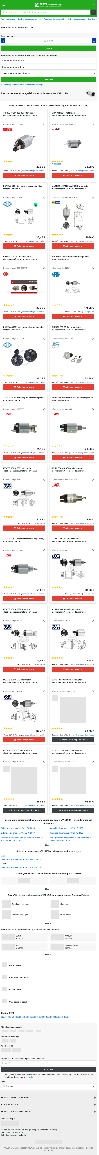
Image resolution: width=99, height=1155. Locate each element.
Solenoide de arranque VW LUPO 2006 (66, 833)
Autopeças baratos (8, 19)
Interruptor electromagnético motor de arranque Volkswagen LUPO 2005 (22, 838)
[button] (93, 12)
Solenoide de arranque (76, 19)
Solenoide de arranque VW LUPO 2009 (18, 828)
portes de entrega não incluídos (33, 171)
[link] (93, 4)
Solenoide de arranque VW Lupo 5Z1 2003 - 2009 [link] (22, 867)
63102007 (64, 1017)
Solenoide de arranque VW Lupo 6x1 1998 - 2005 (22, 859)
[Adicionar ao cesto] (24, 175)
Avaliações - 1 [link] (58, 164)
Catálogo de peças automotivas (29, 19)
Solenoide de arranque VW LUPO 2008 (66, 828)
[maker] (48, 60)
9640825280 (19, 1017)
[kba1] (48, 40)
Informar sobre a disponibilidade (73, 740)
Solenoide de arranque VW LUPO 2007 (18, 833)
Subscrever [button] (48, 1069)
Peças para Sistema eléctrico (55, 19)
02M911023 (44, 1017)
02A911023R (6, 1017)
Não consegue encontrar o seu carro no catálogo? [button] (22, 85)
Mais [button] (31, 1077)
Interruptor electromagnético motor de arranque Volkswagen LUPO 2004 (70, 838)
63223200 (54, 1017)
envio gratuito (89, 312)
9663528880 (32, 1017)
